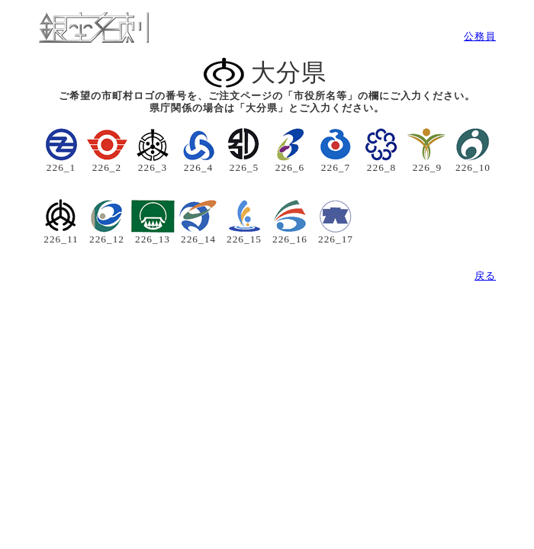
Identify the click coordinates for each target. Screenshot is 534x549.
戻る (485, 275)
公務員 (480, 36)
